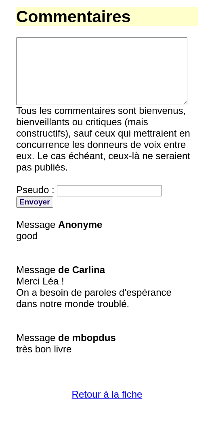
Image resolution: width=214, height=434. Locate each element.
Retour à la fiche (107, 408)
